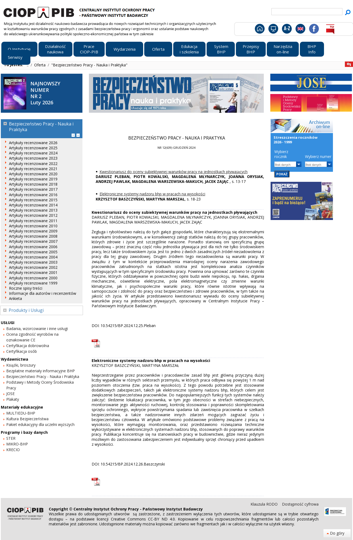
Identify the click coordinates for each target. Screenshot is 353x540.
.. (28, 64)
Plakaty (12, 399)
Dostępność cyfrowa (300, 504)
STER (10, 438)
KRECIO (13, 449)
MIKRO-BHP (17, 444)
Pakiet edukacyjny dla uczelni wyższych (40, 424)
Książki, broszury (21, 365)
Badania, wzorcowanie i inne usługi (37, 328)
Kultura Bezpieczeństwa (27, 418)
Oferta (40, 64)
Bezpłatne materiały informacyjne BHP (40, 370)
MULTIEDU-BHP (20, 413)
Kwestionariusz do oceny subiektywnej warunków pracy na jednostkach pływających (174, 171)
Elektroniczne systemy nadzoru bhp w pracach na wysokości (152, 193)
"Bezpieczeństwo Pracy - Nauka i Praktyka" (89, 64)
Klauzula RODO (265, 504)
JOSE (10, 393)
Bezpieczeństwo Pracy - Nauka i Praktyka (42, 376)
